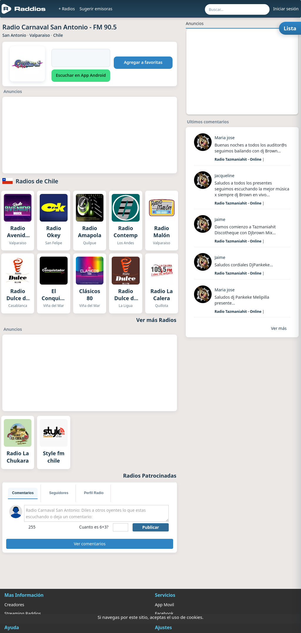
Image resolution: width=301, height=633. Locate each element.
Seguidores (58, 493)
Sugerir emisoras (96, 8)
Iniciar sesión (286, 8)
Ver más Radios (156, 319)
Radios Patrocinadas (149, 475)
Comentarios (23, 493)
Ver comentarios (90, 543)
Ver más (279, 328)
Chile (58, 35)
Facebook (164, 613)
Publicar (150, 527)
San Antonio (14, 35)
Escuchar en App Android (81, 75)
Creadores (14, 604)
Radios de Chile (37, 181)
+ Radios (66, 8)
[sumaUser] (120, 527)
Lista (290, 28)
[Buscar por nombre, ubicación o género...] (237, 9)
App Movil (164, 604)
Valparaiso (39, 35)
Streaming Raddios (22, 613)
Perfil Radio (94, 493)
